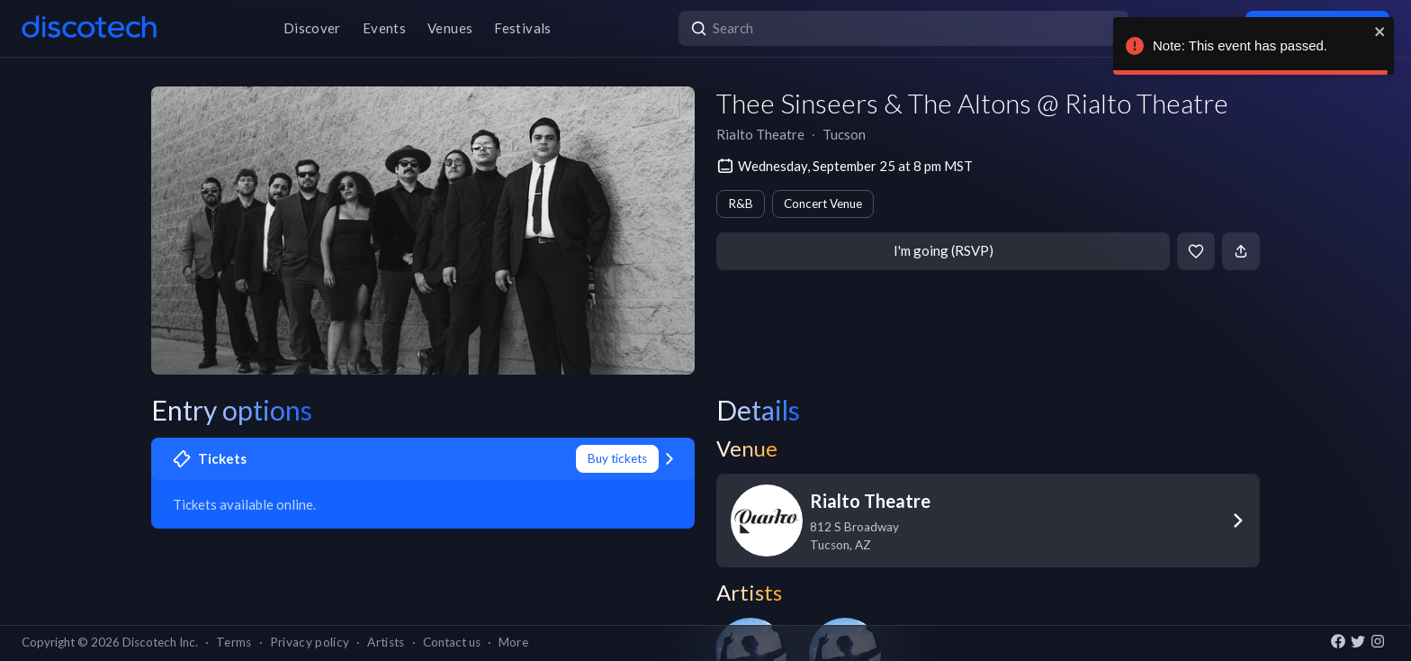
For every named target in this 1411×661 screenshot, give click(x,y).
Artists (385, 642)
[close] (1380, 31)
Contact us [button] (452, 642)
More (513, 642)
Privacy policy (310, 642)
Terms (234, 642)
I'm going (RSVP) (943, 250)
